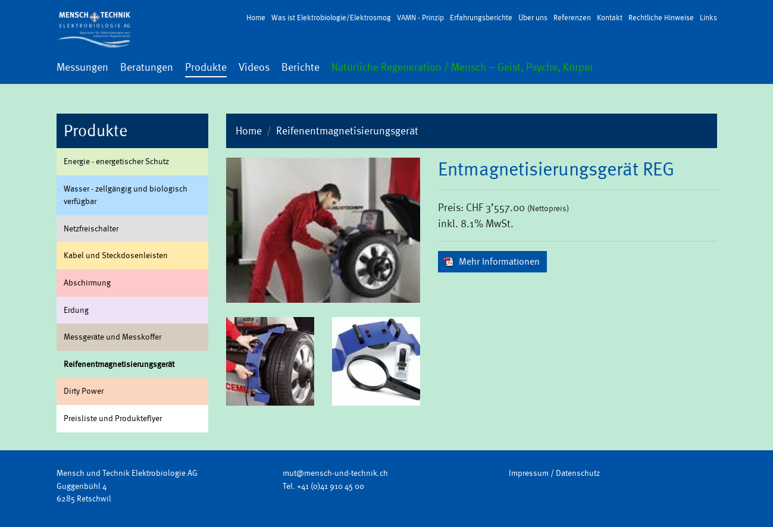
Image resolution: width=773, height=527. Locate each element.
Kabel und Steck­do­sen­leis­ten (116, 255)
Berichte (300, 67)
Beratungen (146, 67)
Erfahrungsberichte (481, 17)
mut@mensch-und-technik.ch (335, 473)
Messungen (82, 67)
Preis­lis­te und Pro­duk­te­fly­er (113, 418)
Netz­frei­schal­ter (91, 228)
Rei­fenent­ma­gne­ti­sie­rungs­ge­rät (119, 364)
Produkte (206, 67)
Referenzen (572, 17)
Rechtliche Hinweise (661, 17)
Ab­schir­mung (87, 282)
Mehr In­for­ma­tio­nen (499, 261)
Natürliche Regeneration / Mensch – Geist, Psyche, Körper (462, 67)
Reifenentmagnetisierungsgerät (347, 131)
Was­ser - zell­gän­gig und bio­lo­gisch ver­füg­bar (125, 195)
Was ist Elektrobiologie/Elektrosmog (331, 17)
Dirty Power (84, 391)
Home (255, 17)
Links (708, 17)
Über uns (532, 17)
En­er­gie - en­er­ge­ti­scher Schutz (116, 161)
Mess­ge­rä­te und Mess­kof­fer (112, 336)
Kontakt (609, 17)
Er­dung (76, 310)
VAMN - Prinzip (420, 17)
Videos (254, 67)
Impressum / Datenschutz (554, 473)
